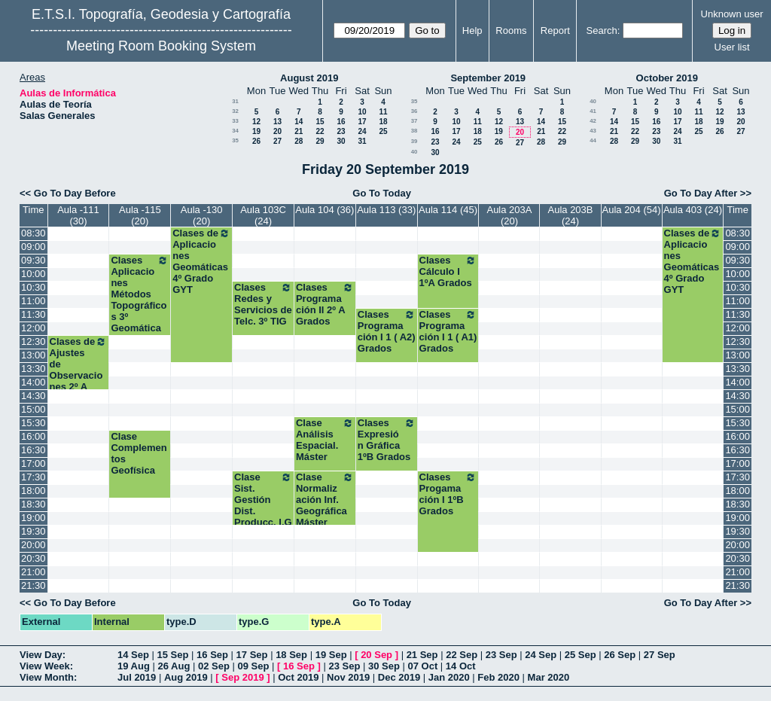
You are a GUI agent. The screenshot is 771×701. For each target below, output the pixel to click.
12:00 (33, 328)
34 (235, 130)
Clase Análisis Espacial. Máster (325, 439)
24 (362, 131)
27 (277, 141)
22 (319, 131)
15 (319, 121)
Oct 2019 (298, 677)
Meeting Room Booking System (161, 45)
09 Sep (253, 666)
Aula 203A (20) (509, 215)
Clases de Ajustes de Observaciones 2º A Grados (79, 370)
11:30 (33, 314)
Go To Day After (701, 193)
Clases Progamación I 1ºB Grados (448, 494)
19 (256, 131)
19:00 (33, 517)
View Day (41, 654)
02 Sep (214, 666)
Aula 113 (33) (386, 209)
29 (319, 141)
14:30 (33, 395)
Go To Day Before (75, 193)
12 (256, 121)
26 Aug (173, 666)
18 (383, 121)
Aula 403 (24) (692, 209)
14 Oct (461, 666)
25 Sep (580, 654)
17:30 (33, 477)
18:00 (33, 490)
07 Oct (423, 666)
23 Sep (501, 654)
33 (235, 120)
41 (593, 111)
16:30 (33, 450)
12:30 (33, 341)
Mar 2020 (549, 677)
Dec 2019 (399, 677)
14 (298, 121)
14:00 (33, 382)
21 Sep (422, 654)
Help (472, 30)
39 (414, 141)
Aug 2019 (186, 677)
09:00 (33, 246)
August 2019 (309, 78)
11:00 (33, 300)
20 (277, 131)
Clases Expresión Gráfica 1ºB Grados (387, 439)
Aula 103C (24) (263, 215)
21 (298, 131)
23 (341, 131)
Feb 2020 (498, 677)
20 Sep (376, 654)
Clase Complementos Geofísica (138, 453)
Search (602, 30)
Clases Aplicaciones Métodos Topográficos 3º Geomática (140, 294)
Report (555, 30)
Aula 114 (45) (448, 209)
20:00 (33, 544)
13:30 (33, 368)
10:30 (33, 287)
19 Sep (331, 654)
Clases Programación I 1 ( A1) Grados (448, 331)
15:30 (33, 422)
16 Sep (212, 654)
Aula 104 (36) (324, 209)
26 (256, 141)
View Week (45, 666)
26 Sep (619, 654)
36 (414, 111)
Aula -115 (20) (140, 215)
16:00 (33, 436)
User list (732, 47)
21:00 (33, 572)
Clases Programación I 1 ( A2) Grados (387, 331)
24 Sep (540, 654)
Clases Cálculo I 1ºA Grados (448, 271)
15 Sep (173, 654)
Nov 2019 (348, 677)
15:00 (33, 409)
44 (593, 140)
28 (298, 141)
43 (593, 130)
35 (235, 140)
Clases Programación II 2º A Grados (325, 304)
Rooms (510, 30)
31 (235, 101)
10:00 (33, 273)
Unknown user (732, 14)
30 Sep (384, 666)
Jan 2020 (449, 677)
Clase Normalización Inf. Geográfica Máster (325, 499)
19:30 (33, 531)
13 (277, 121)
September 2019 (488, 78)
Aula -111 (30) (78, 215)
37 (414, 120)
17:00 (33, 463)
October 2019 (667, 78)
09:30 (33, 260)
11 (383, 112)
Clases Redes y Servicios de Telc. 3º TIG (263, 304)
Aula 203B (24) (570, 215)
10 (362, 112)
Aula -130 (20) (202, 215)
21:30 (33, 585)
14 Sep (133, 654)
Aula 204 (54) (631, 209)
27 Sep (659, 654)
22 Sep (461, 654)
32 (235, 111)
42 (593, 120)
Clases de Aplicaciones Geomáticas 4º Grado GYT (201, 261)
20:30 (33, 558)
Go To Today (381, 193)
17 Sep (252, 654)
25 (383, 131)
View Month (47, 677)
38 (414, 130)
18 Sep (291, 654)
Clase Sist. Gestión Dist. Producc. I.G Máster (263, 505)
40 (414, 151)
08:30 (33, 233)
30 (341, 141)
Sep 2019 (242, 677)
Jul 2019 (136, 677)
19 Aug (133, 666)
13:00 (33, 355)
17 (362, 121)
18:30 (33, 504)
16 (341, 121)
